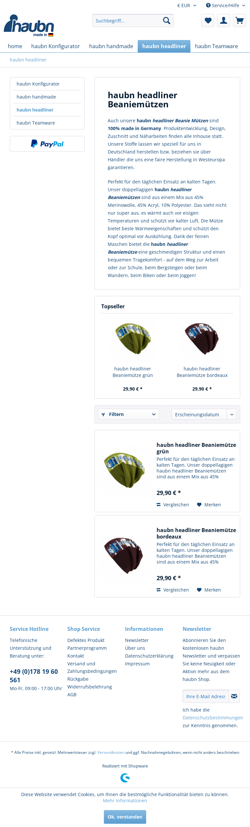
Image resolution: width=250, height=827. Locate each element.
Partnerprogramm (87, 648)
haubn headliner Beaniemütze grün (133, 372)
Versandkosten (110, 752)
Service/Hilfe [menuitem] (223, 5)
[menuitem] (133, 20)
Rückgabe (78, 679)
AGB (71, 694)
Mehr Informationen (125, 800)
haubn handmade (36, 97)
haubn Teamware (36, 123)
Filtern (113, 414)
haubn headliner (35, 110)
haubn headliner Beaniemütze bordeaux (202, 372)
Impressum (137, 663)
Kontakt (75, 656)
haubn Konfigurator (38, 84)
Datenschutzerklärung (149, 656)
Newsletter (137, 640)
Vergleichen (173, 504)
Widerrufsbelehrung (89, 687)
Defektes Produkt (85, 640)
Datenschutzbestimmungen (213, 717)
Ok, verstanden (125, 817)
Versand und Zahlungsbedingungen (92, 667)
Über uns (135, 648)
